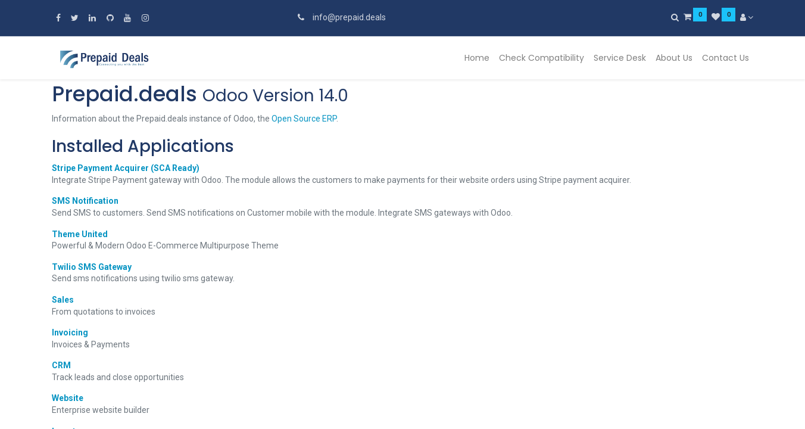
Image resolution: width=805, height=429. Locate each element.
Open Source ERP (304, 118)
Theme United (80, 234)
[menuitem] (477, 58)
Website (67, 398)
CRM (61, 365)
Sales (63, 299)
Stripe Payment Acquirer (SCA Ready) (125, 168)
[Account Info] (747, 17)
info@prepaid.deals (349, 17)
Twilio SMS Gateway (92, 267)
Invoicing (70, 332)
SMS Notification (85, 201)
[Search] (675, 17)
